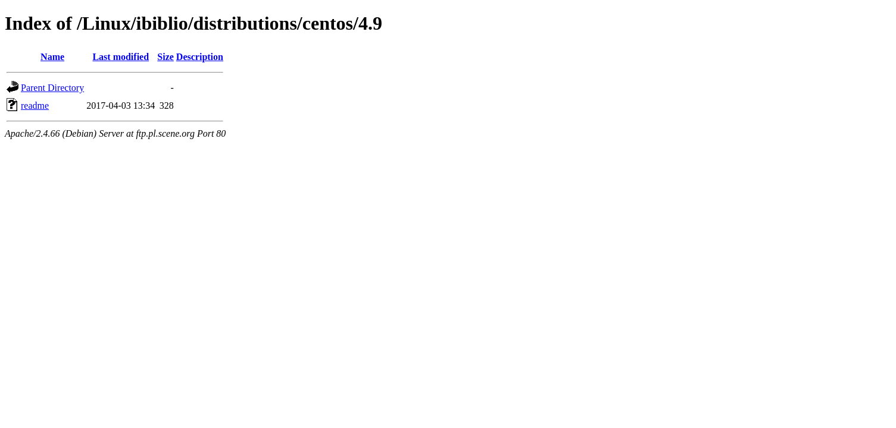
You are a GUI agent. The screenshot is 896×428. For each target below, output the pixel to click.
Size (165, 57)
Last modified (120, 57)
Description (199, 57)
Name (52, 57)
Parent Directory (52, 88)
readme (35, 105)
